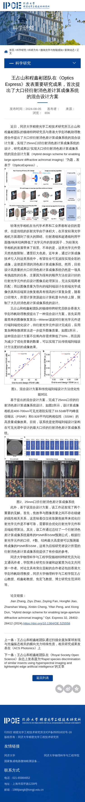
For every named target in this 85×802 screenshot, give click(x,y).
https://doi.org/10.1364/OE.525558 (46, 623)
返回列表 (42, 678)
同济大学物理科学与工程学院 (61, 755)
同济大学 (9, 755)
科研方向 (33, 50)
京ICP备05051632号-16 (57, 732)
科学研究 (21, 50)
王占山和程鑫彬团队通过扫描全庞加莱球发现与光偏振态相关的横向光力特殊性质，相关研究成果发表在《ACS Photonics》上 (42, 644)
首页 (11, 50)
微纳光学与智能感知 (51, 50)
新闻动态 (70, 50)
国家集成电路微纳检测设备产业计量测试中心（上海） (22, 761)
